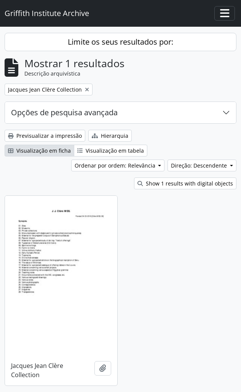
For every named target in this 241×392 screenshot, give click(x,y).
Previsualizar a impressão (45, 135)
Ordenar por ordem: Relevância (116, 165)
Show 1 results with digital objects (185, 183)
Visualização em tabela (110, 150)
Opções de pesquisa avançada (64, 112)
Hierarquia (110, 135)
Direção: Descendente (199, 165)
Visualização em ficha (39, 150)
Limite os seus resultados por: (120, 42)
